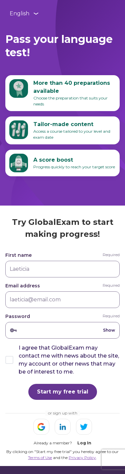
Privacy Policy (82, 457)
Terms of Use (40, 457)
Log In (84, 442)
